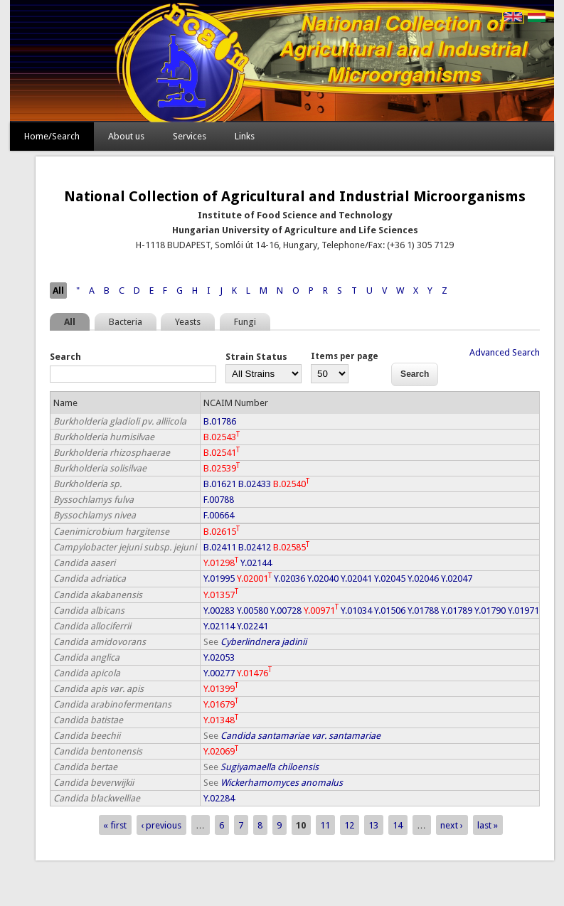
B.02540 (291, 484)
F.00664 (218, 515)
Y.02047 (456, 578)
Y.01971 (523, 610)
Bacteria (125, 321)
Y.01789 (456, 610)
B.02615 (221, 531)
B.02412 (254, 547)
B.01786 (219, 421)
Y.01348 (220, 720)
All (58, 290)
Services (189, 136)
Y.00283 (219, 610)
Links (245, 136)
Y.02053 (219, 657)
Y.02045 (389, 578)
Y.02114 (219, 626)
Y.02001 (254, 578)
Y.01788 (423, 610)
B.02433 (254, 484)
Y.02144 (256, 563)
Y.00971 (321, 610)
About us (126, 136)
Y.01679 (220, 704)
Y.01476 (254, 673)
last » (487, 824)
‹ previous (161, 824)
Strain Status (256, 356)
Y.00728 (286, 610)
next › (451, 824)
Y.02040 (323, 578)
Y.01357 (220, 595)
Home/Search (52, 136)
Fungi (245, 321)
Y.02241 (252, 626)
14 (398, 824)
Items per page (344, 356)
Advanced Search (504, 352)
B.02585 (291, 547)
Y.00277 (219, 673)
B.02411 (219, 547)
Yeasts (188, 321)
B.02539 (221, 468)
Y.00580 (252, 610)
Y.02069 (220, 751)
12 (349, 824)
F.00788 (218, 499)
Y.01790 (490, 610)
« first (115, 824)
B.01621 (219, 484)
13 (373, 824)
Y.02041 (356, 578)
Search (65, 356)
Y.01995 (219, 578)
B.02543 (221, 437)
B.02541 (221, 452)
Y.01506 (389, 610)
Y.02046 (423, 578)
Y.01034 (356, 610)
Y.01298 (220, 563)
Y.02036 (289, 578)
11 (325, 824)
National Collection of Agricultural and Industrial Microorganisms (295, 196)
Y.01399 (220, 688)
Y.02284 (219, 798)
